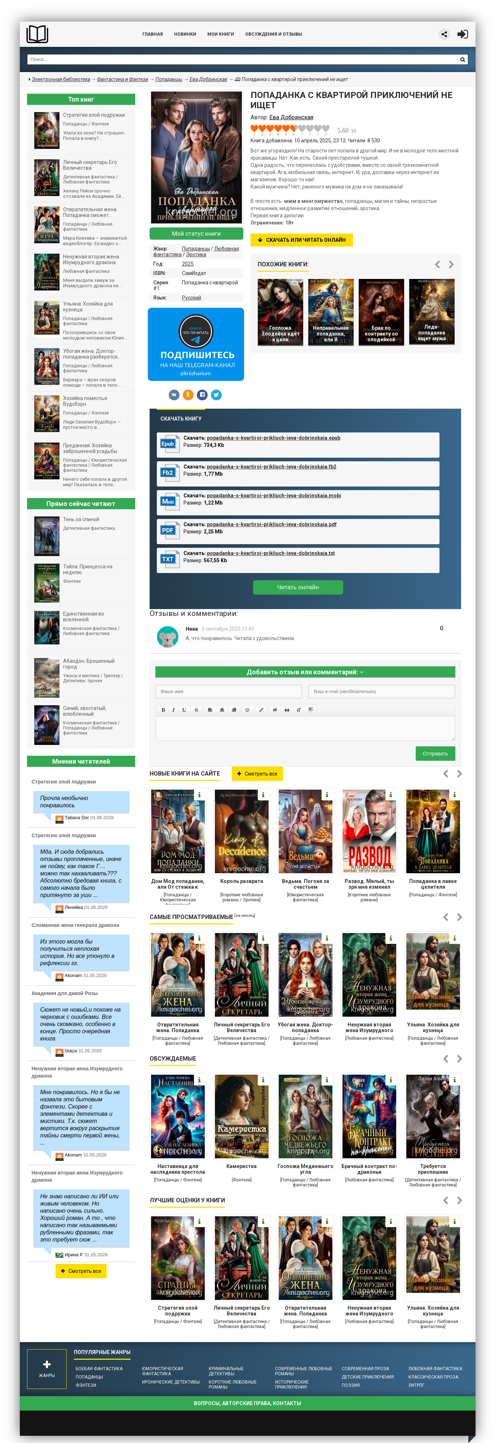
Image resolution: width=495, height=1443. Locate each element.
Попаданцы (196, 249)
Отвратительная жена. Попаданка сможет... (177, 1028)
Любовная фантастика (435, 1368)
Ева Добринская (208, 79)
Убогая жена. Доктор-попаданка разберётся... (305, 1028)
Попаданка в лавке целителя (433, 884)
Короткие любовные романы (233, 1385)
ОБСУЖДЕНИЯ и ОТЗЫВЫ (273, 34)
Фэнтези (86, 1385)
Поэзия (351, 1385)
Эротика (196, 254)
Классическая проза (433, 1377)
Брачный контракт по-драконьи (369, 1169)
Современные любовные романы (303, 1371)
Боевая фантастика (99, 1368)
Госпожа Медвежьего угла (305, 1169)
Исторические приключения (292, 1385)
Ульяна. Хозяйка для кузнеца (433, 1027)
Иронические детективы (171, 1382)
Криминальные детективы (226, 1371)
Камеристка (241, 1166)
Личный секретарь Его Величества (241, 1027)
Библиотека (74, 34)
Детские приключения (368, 1377)
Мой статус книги (196, 233)
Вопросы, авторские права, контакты (247, 1403)
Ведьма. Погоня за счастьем (305, 884)
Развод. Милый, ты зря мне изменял (369, 884)
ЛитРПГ (416, 1385)
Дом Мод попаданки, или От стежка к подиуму (177, 884)
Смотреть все (257, 774)
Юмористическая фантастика (162, 1371)
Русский (191, 298)
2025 (188, 264)
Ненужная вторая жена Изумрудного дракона (369, 1028)
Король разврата (241, 881)
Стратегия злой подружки (178, 1311)
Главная (152, 34)
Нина (192, 629)
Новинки (185, 34)
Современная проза (365, 1368)
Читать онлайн (298, 587)
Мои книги (220, 34)
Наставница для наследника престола (177, 1169)
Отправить (435, 753)
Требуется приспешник (433, 1169)
